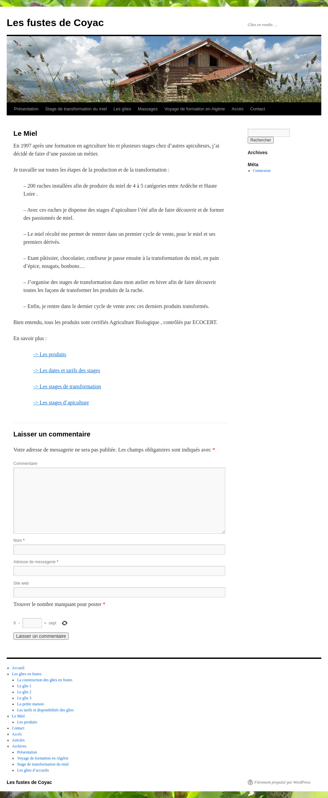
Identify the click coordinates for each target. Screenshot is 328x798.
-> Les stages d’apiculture (61, 402)
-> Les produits (49, 354)
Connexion (262, 170)
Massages (148, 108)
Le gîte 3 (24, 698)
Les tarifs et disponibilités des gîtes (45, 710)
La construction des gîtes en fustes (44, 680)
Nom (18, 540)
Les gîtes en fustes (27, 674)
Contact (257, 108)
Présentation (26, 108)
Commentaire (25, 463)
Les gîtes (122, 108)
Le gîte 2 (24, 692)
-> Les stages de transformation (67, 386)
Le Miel (18, 716)
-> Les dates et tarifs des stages (66, 370)
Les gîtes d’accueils (33, 770)
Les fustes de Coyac (55, 22)
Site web (21, 583)
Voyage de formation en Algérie (194, 108)
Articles (18, 740)
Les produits (27, 722)
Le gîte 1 (24, 686)
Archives (19, 746)
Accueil (18, 668)
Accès (237, 108)
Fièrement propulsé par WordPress (282, 782)
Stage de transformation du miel (76, 108)
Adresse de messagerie (35, 562)
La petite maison (30, 704)
